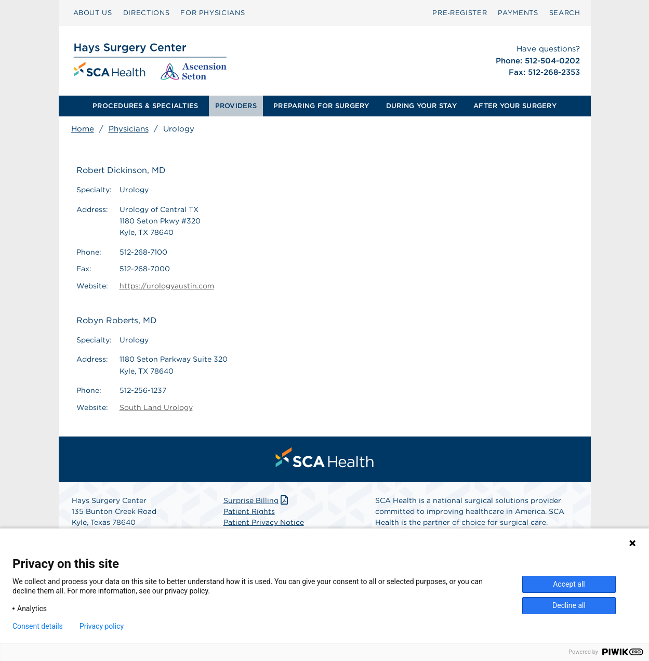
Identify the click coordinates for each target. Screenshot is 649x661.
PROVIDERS (236, 106)
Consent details (37, 626)
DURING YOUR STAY (421, 106)
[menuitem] (92, 13)
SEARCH (564, 13)
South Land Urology (156, 407)
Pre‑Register (459, 13)
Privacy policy (102, 626)
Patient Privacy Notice (263, 522)
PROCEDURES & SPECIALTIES (145, 106)
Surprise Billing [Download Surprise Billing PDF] (256, 500)
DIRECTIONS (146, 13)
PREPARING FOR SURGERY (321, 106)
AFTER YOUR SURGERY (515, 106)
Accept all (569, 584)
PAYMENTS (518, 13)
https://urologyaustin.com (167, 286)
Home (82, 129)
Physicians (129, 129)
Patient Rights (249, 511)
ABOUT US (92, 13)
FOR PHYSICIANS (212, 13)
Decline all (569, 605)
